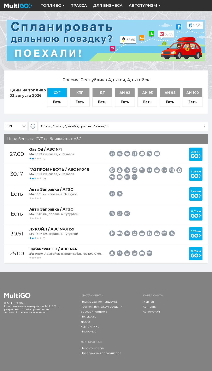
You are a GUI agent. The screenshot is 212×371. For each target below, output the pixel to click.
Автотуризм (145, 6)
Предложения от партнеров (101, 353)
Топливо (53, 6)
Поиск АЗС (88, 316)
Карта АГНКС (90, 326)
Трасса (79, 6)
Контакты (149, 306)
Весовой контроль (94, 311)
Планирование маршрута (99, 301)
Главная (148, 301)
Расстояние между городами (101, 306)
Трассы (86, 321)
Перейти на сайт (92, 348)
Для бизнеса (108, 6)
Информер (88, 331)
